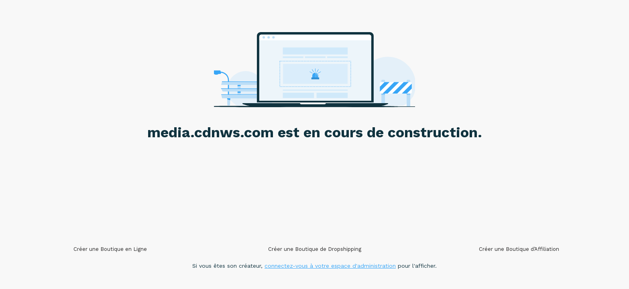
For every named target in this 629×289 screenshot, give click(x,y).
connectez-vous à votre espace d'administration (330, 266)
